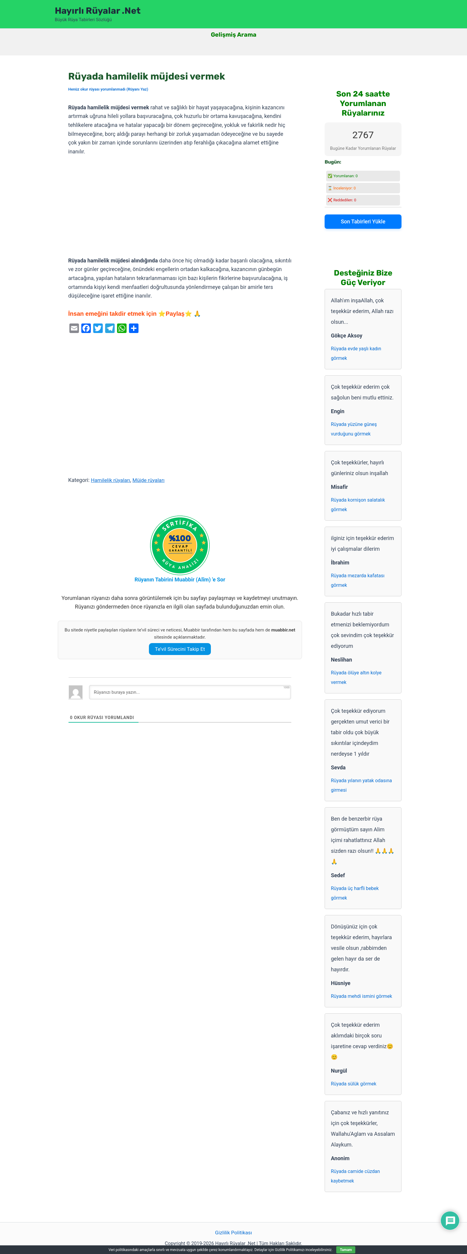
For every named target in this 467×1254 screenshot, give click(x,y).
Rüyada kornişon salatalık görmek (358, 504)
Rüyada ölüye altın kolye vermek (356, 677)
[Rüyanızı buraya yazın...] (190, 692)
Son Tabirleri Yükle (363, 221)
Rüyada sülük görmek (353, 1084)
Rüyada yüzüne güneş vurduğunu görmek (354, 429)
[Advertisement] (180, 206)
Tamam (346, 1250)
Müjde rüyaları (151, 480)
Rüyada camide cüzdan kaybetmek (355, 1176)
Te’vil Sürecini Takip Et (180, 649)
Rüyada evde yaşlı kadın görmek (356, 353)
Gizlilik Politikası (233, 1233)
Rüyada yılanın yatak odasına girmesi (361, 785)
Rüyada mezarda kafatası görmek (358, 580)
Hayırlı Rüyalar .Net (98, 10)
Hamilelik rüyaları (111, 480)
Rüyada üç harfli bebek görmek (355, 893)
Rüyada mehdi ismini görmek (361, 996)
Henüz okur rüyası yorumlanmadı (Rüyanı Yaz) (108, 89)
